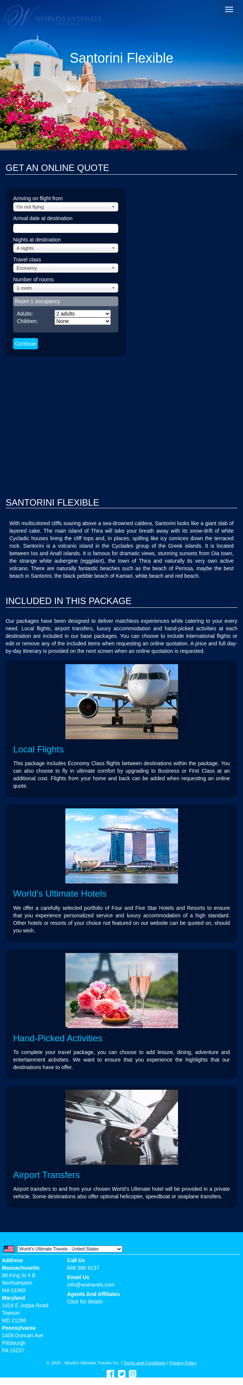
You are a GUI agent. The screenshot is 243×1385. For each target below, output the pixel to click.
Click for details (85, 1302)
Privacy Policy (183, 1362)
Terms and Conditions (144, 1362)
